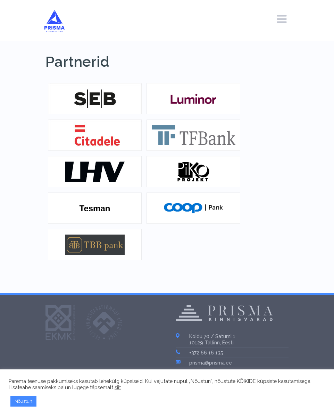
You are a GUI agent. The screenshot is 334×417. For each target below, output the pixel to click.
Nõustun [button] (23, 401)
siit (118, 387)
